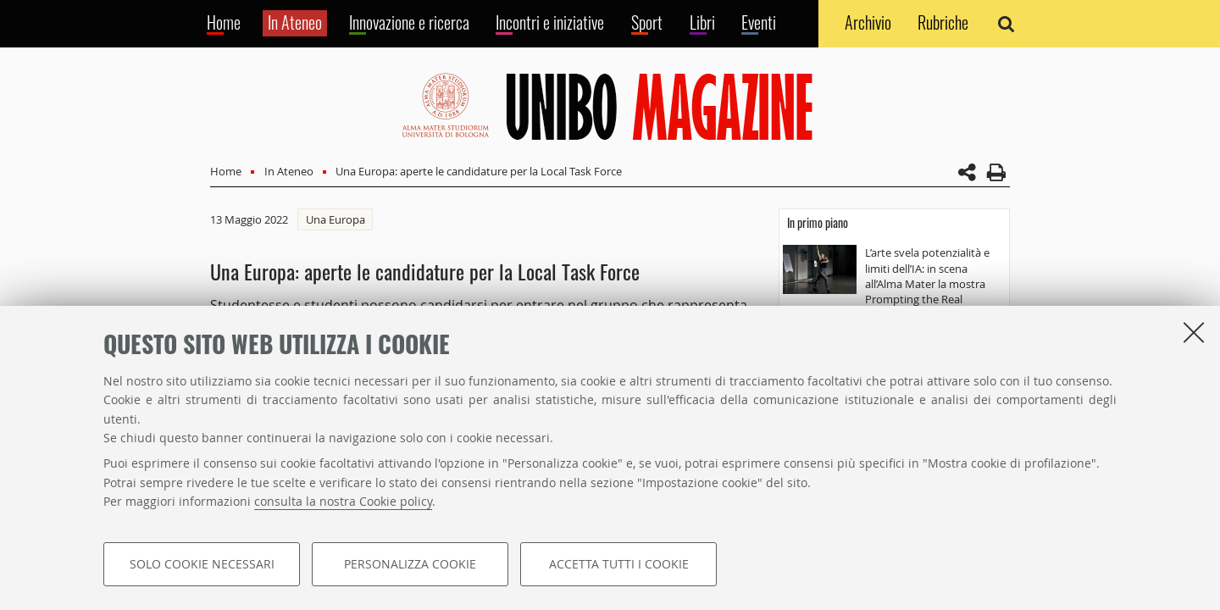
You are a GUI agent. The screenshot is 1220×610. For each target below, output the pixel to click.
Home (225, 171)
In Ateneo (288, 171)
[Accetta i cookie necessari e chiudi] (1193, 332)
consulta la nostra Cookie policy (343, 501)
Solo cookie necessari (202, 564)
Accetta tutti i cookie (619, 564)
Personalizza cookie (410, 564)
